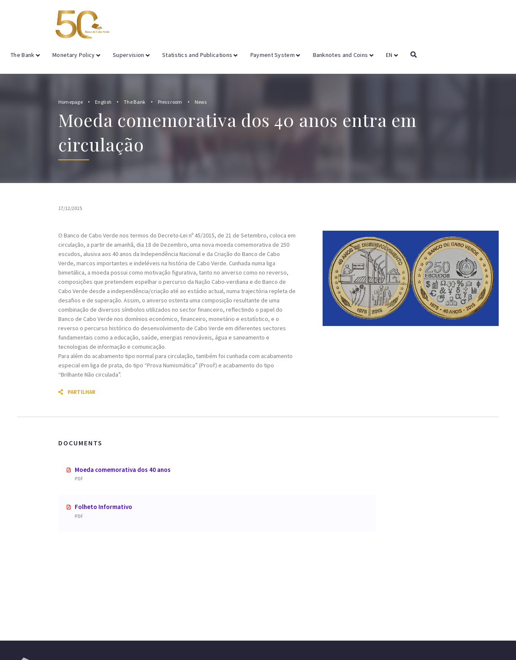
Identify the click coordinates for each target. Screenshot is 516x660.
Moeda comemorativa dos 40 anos (123, 470)
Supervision (131, 55)
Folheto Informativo (103, 507)
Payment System (275, 55)
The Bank (25, 55)
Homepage (70, 102)
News (201, 102)
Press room (170, 102)
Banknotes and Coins (343, 55)
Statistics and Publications (200, 55)
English (103, 102)
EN (392, 55)
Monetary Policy (76, 55)
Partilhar (76, 392)
